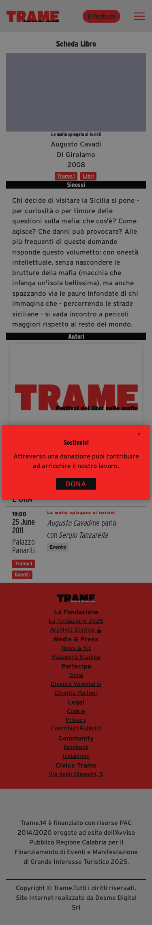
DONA (76, 484)
